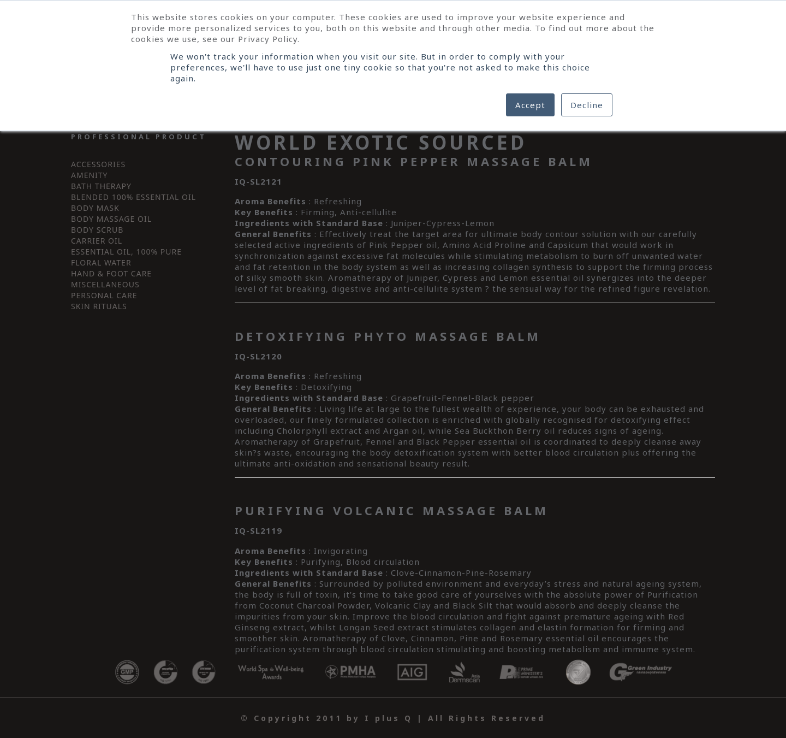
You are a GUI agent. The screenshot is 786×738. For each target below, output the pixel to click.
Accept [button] (530, 104)
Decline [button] (586, 104)
